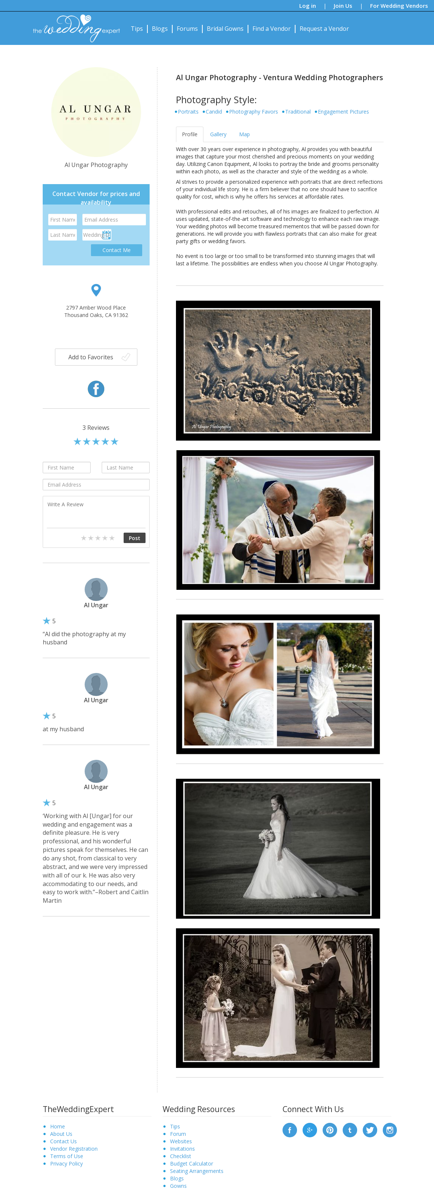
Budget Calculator (191, 1163)
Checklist (180, 1156)
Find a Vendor (271, 28)
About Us (61, 1133)
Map (244, 134)
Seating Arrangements (196, 1170)
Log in (307, 5)
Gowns (178, 1185)
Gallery (218, 134)
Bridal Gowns (225, 28)
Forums (187, 28)
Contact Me (116, 250)
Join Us (343, 5)
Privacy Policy (66, 1163)
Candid (214, 111)
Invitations (182, 1148)
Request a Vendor (324, 28)
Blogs (160, 28)
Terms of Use (66, 1156)
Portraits (188, 111)
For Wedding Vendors (399, 5)
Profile (190, 134)
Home (57, 1126)
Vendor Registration (74, 1148)
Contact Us (63, 1141)
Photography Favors (253, 111)
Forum (178, 1133)
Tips (137, 28)
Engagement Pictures (343, 111)
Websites (181, 1141)
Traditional (298, 111)
